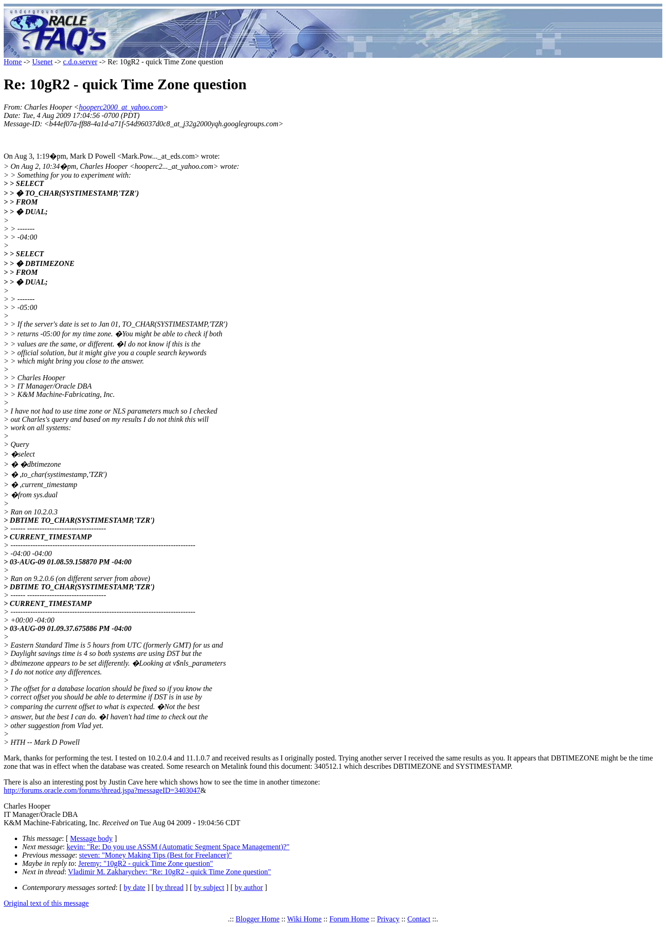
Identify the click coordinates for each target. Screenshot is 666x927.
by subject (209, 887)
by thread (170, 887)
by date (135, 887)
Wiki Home (304, 919)
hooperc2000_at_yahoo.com (121, 107)
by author (248, 887)
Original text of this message (46, 903)
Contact (419, 919)
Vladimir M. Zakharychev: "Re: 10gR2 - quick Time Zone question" (169, 872)
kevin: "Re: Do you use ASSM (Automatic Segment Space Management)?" (178, 847)
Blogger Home (258, 919)
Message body (91, 838)
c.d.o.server (80, 62)
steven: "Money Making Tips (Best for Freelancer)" (155, 855)
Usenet (42, 62)
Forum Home (349, 919)
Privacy (388, 919)
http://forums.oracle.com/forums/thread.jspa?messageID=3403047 (102, 790)
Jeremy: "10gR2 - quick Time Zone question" (145, 863)
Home (13, 62)
